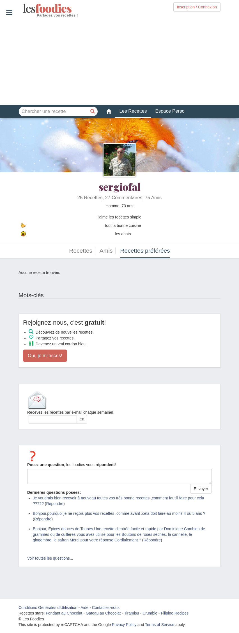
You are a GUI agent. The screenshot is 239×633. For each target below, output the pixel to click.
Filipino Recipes (175, 613)
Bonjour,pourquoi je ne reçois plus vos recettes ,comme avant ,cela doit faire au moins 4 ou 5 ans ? (119, 513)
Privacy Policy (124, 624)
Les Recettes (133, 111)
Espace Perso (169, 111)
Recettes (80, 250)
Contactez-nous (106, 607)
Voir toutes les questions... (50, 558)
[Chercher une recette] (93, 111)
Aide (84, 607)
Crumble (150, 613)
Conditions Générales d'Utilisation (48, 607)
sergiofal (119, 186)
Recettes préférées (145, 250)
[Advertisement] (119, 61)
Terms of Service (159, 624)
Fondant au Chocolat (64, 613)
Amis (106, 250)
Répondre (55, 503)
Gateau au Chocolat (103, 613)
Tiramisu (131, 613)
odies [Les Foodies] (23, 8)
